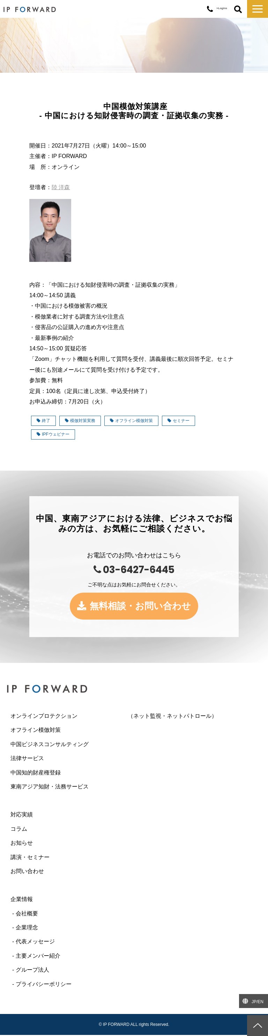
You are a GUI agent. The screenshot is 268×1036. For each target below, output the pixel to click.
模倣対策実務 (80, 420)
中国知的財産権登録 (35, 774)
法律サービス (27, 759)
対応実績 (21, 816)
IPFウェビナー (53, 434)
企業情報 (21, 900)
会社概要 (27, 914)
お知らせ (21, 844)
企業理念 (27, 928)
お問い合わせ (27, 872)
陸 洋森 (61, 187)
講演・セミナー (30, 858)
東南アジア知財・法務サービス (49, 788)
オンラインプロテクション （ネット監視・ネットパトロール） (113, 717)
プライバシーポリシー (44, 985)
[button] (257, 9)
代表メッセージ (35, 943)
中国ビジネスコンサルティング (49, 745)
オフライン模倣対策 (131, 420)
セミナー (178, 420)
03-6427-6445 (210, 9)
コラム (18, 830)
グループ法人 (32, 971)
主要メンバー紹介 (38, 957)
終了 (43, 420)
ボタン (238, 9)
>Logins (221, 8)
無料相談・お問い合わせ (140, 606)
